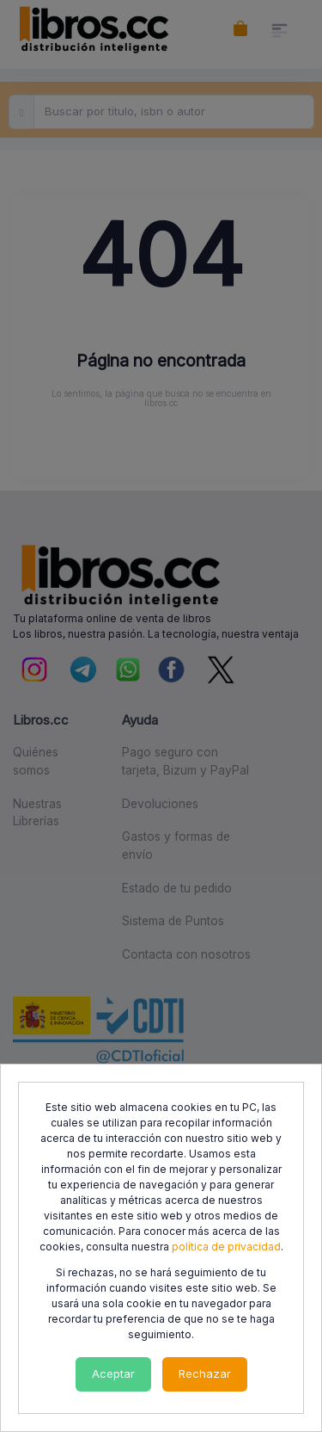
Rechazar (205, 1373)
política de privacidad (226, 1246)
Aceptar (113, 1373)
